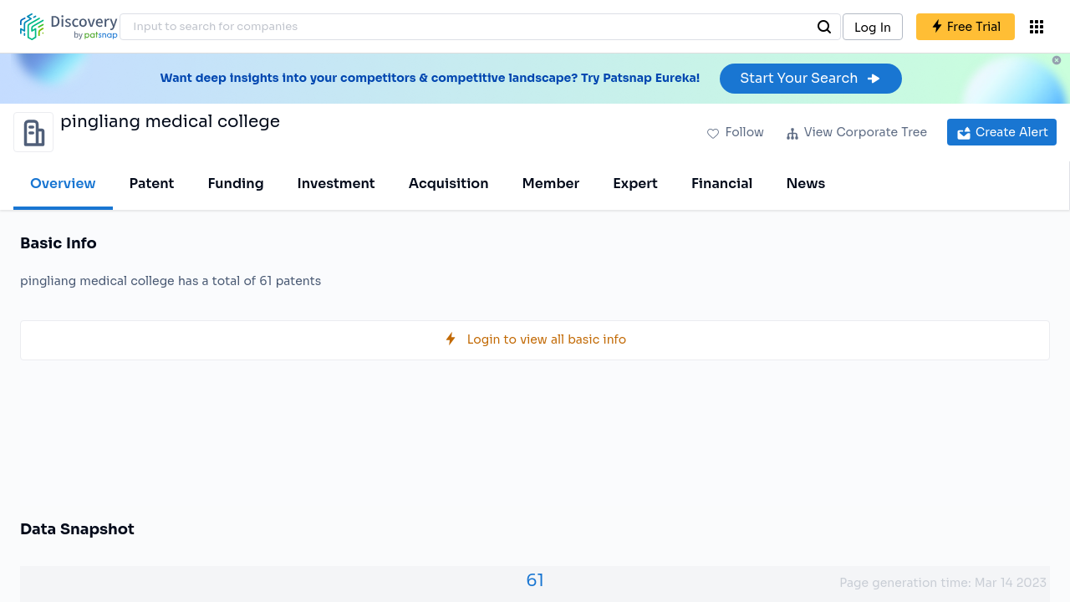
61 (535, 580)
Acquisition (449, 183)
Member (551, 183)
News (805, 183)
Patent (152, 183)
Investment (336, 183)
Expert (635, 183)
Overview (63, 183)
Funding (235, 183)
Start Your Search (810, 78)
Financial (721, 183)
